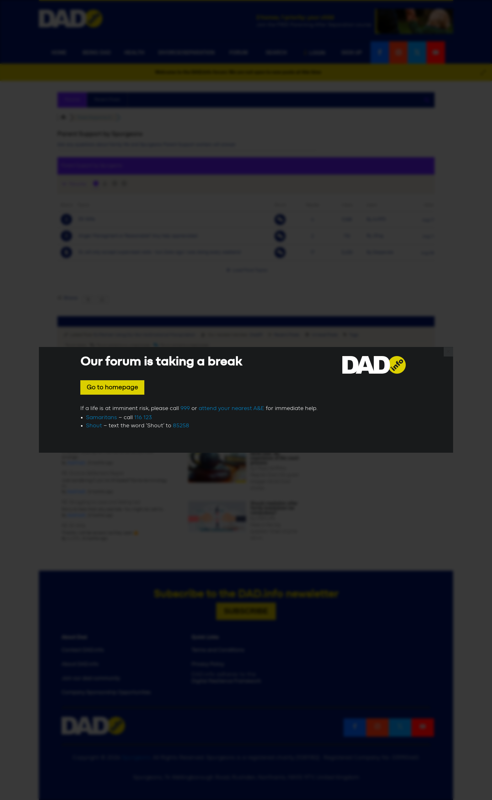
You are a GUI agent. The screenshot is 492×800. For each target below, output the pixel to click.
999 (185, 408)
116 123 (143, 417)
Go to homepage (112, 387)
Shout (94, 426)
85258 (181, 426)
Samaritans (101, 417)
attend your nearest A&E (231, 408)
